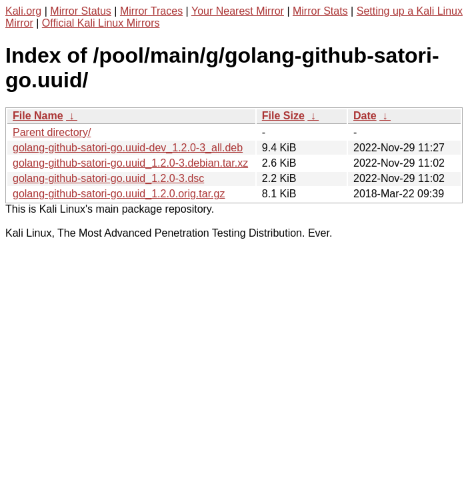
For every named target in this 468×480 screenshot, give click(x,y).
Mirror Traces (151, 11)
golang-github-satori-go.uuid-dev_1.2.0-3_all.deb (128, 147)
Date (365, 115)
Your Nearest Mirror (237, 11)
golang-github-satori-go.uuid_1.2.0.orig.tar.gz (119, 193)
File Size (283, 115)
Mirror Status (80, 11)
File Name (38, 115)
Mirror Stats (320, 11)
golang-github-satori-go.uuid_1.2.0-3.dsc (108, 178)
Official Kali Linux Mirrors (101, 23)
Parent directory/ (52, 132)
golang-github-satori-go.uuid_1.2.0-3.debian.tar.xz (130, 163)
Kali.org (23, 11)
